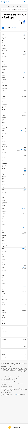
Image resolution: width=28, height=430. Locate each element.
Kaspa (19, 149)
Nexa (25, 170)
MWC (25, 34)
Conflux (24, 72)
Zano (25, 53)
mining (17, 394)
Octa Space (24, 248)
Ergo (25, 189)
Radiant (24, 267)
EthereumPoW (23, 130)
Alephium (24, 286)
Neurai (25, 111)
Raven (25, 91)
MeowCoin (24, 305)
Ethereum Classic (23, 208)
